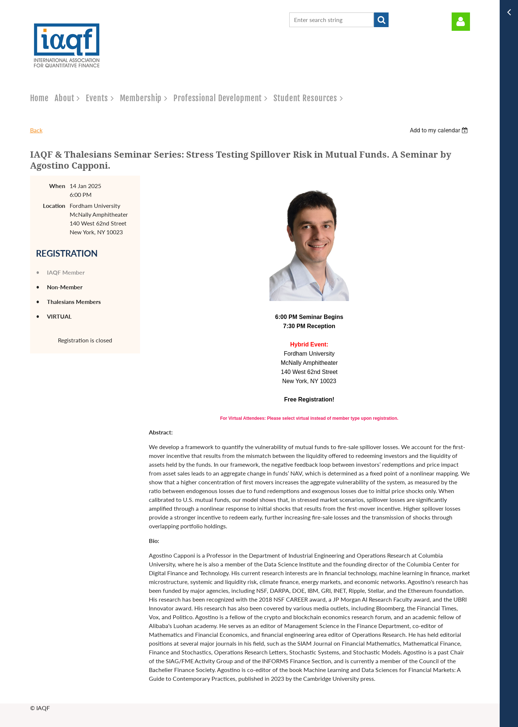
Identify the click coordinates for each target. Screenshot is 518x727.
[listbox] (440, 130)
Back (36, 129)
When (57, 185)
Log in (461, 21)
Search (381, 19)
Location (54, 205)
